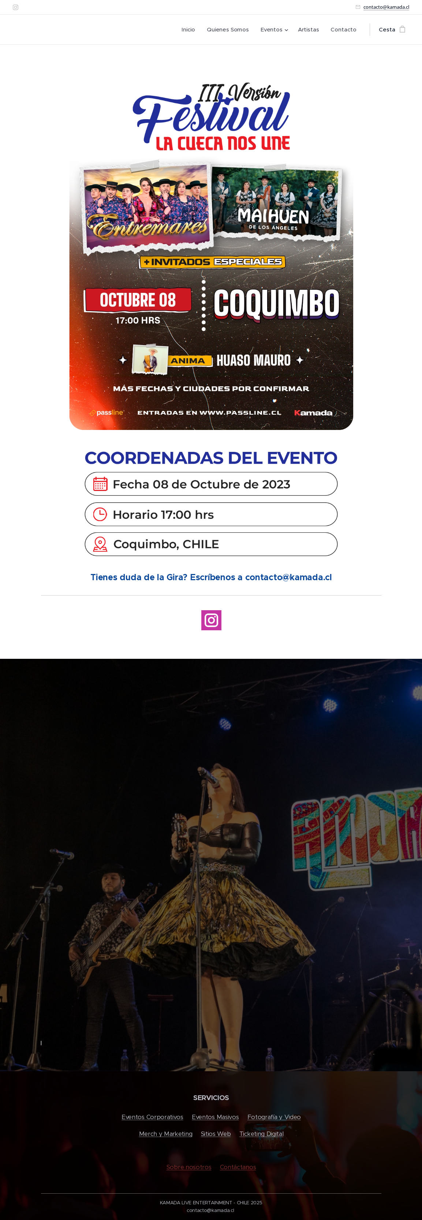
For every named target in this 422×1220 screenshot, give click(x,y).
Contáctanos (237, 1167)
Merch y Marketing (165, 1134)
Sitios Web (216, 1134)
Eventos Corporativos (152, 1117)
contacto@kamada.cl (386, 7)
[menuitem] (188, 29)
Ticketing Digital (261, 1134)
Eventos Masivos (215, 1117)
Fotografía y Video (273, 1117)
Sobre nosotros (188, 1167)
